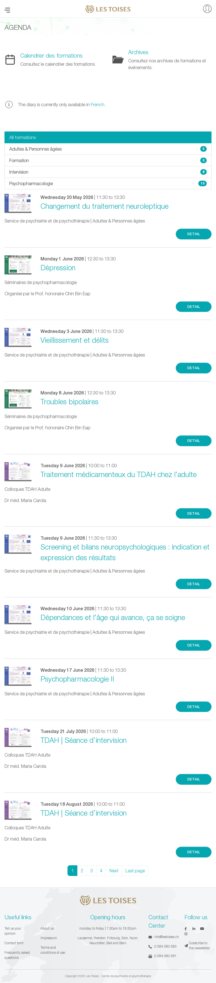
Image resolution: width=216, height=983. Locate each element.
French (97, 104)
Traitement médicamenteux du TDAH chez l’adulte (118, 474)
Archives (138, 52)
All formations (22, 137)
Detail (193, 233)
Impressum (48, 938)
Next (113, 870)
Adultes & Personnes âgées (108, 149)
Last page (135, 870)
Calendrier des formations (51, 55)
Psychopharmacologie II (77, 679)
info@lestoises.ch (166, 937)
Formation (108, 160)
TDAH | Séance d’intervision (83, 740)
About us (47, 928)
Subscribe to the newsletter (197, 945)
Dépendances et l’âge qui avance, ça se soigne (112, 617)
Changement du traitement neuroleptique (104, 206)
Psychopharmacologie (108, 183)
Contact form (14, 943)
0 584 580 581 (165, 956)
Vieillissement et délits (74, 340)
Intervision (108, 172)
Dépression (57, 267)
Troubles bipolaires (69, 401)
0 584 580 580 (165, 946)
